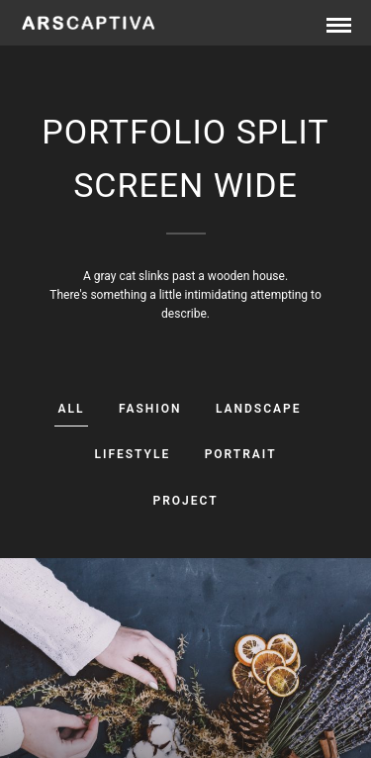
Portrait (241, 454)
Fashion (150, 409)
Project (185, 501)
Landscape (259, 409)
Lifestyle (132, 454)
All (71, 409)
